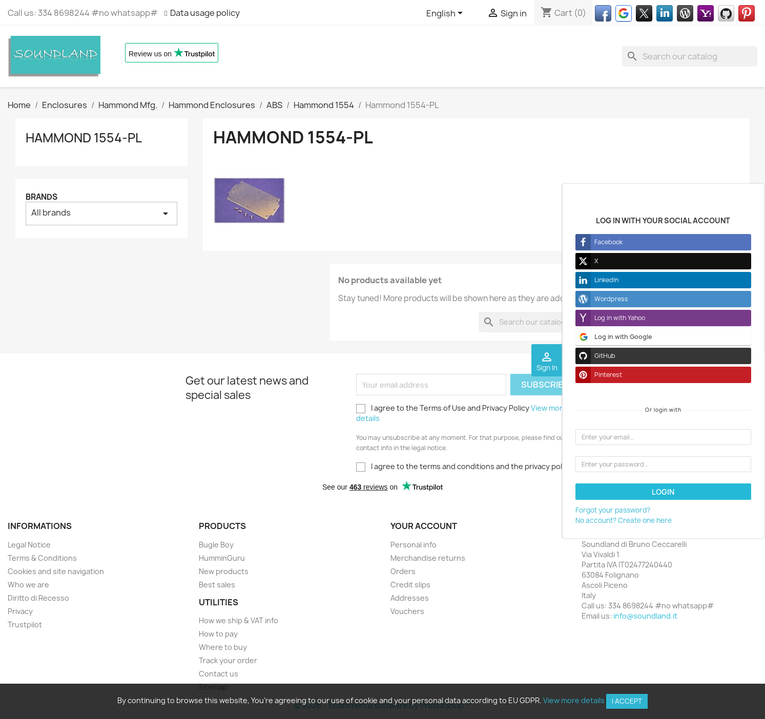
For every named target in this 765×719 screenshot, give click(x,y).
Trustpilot (25, 624)
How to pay (218, 634)
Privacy (20, 611)
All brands (101, 213)
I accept (627, 701)
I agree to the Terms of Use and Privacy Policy (461, 413)
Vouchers (407, 611)
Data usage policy (205, 12)
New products (224, 571)
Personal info (413, 544)
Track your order (228, 660)
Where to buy (223, 647)
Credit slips (410, 584)
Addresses (409, 598)
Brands (41, 197)
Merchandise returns (427, 558)
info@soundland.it (645, 616)
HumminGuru (222, 558)
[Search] (689, 56)
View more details (574, 700)
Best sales (217, 584)
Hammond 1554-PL (84, 137)
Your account (423, 526)
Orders (403, 571)
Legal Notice (29, 544)
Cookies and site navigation (56, 571)
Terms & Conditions (42, 558)
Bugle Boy (216, 544)
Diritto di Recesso (38, 598)
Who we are (28, 584)
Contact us (218, 674)
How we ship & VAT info (238, 620)
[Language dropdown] (446, 14)
